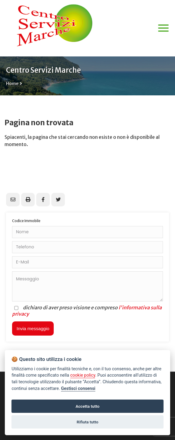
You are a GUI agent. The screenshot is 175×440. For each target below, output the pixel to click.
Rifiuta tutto (87, 421)
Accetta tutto (87, 406)
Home (12, 83)
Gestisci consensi (78, 388)
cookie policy (82, 375)
